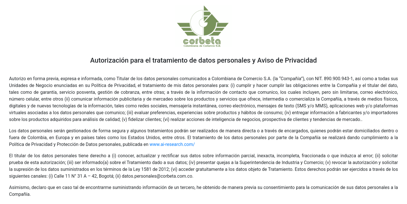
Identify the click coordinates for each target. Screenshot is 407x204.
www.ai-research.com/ (172, 144)
